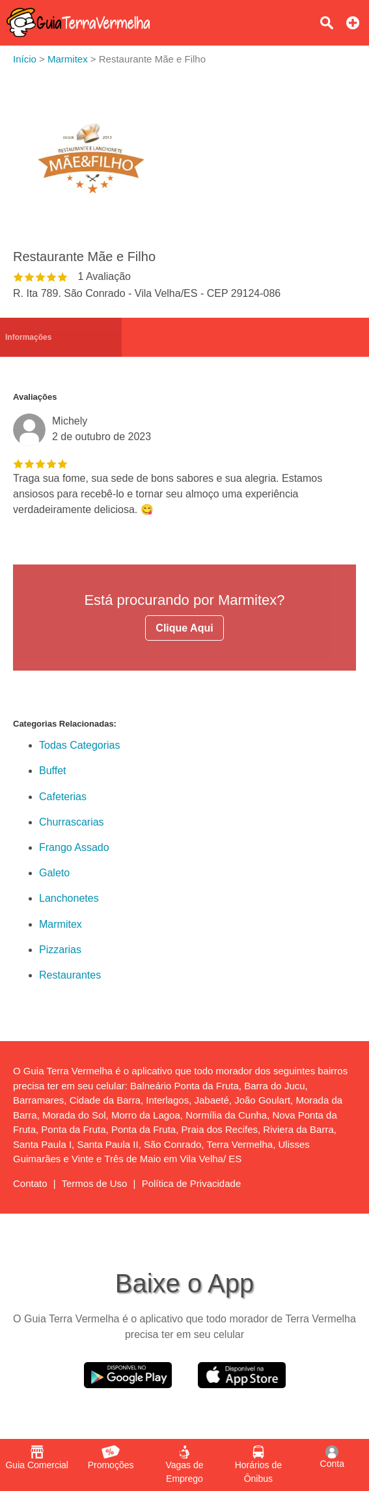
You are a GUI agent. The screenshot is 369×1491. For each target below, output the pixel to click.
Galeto (54, 872)
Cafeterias (63, 796)
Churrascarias (71, 822)
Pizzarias (60, 949)
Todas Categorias (79, 745)
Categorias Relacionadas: (64, 724)
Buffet (52, 770)
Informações (28, 337)
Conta (332, 1457)
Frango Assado (74, 847)
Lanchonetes (69, 898)
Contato (30, 1183)
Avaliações (35, 397)
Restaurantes (70, 975)
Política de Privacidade (191, 1183)
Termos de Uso (95, 1183)
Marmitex (60, 924)
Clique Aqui (184, 628)
